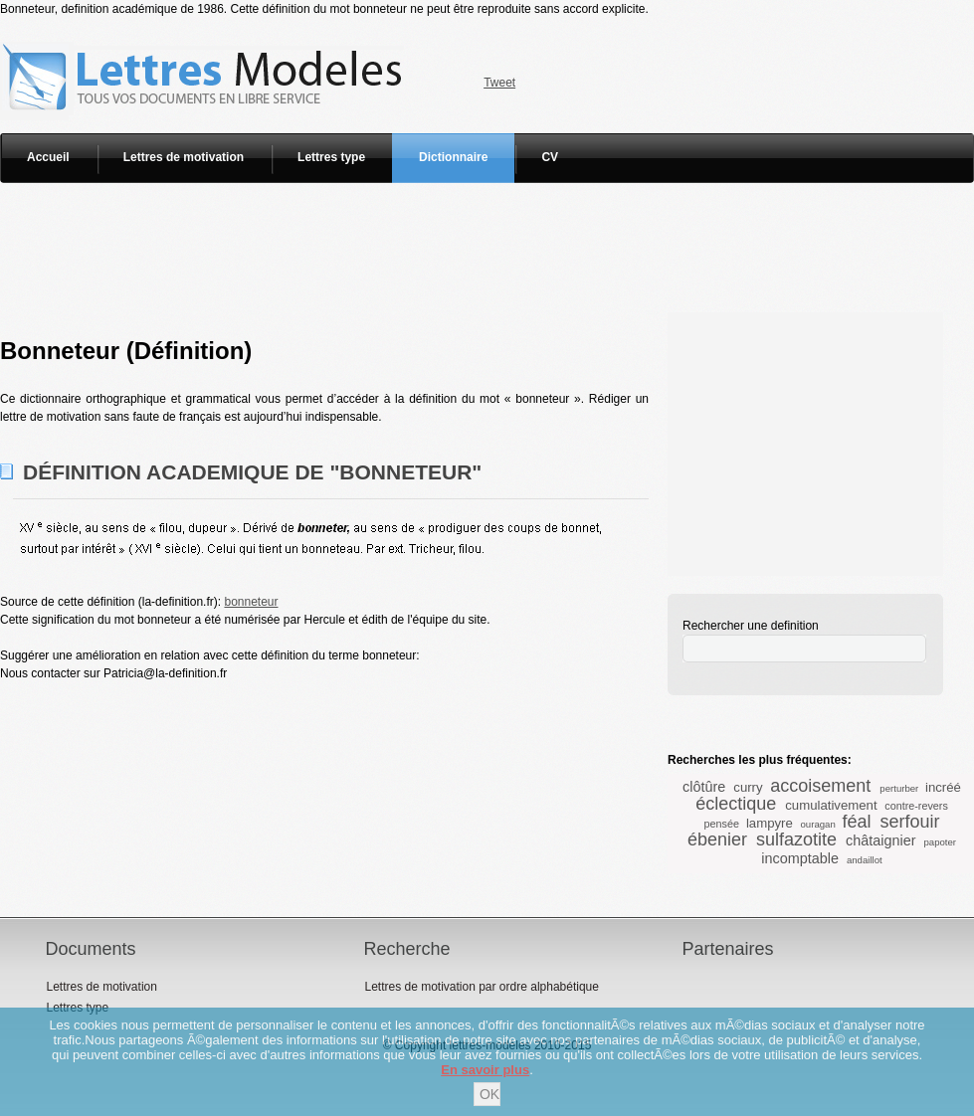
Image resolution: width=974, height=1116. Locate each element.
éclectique (735, 804)
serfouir (909, 822)
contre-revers (916, 806)
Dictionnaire (453, 157)
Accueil (48, 157)
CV (549, 157)
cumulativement (831, 805)
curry (747, 787)
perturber (898, 788)
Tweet (499, 83)
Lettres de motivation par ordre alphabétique (481, 987)
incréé (943, 787)
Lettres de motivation (183, 157)
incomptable (800, 858)
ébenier (717, 839)
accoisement (820, 786)
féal (856, 822)
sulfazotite (796, 839)
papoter (939, 842)
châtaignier (880, 840)
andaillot (864, 859)
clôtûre (703, 787)
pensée (721, 824)
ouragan (818, 824)
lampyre (769, 823)
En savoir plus (485, 1069)
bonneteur (251, 602)
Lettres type (331, 157)
